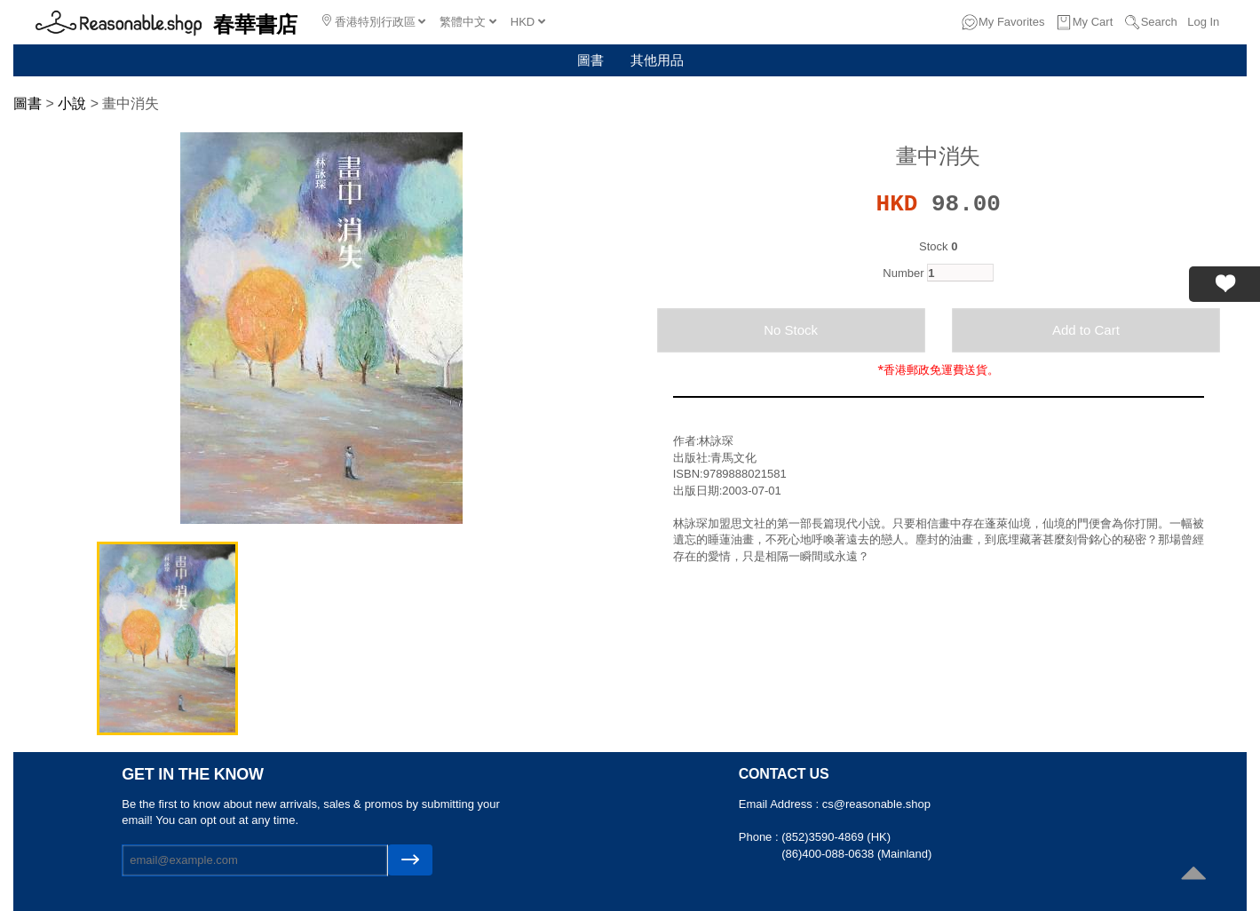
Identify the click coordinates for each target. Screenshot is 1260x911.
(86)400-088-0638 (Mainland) (856, 853)
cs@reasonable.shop (876, 804)
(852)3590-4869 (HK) (836, 837)
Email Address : (780, 804)
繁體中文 (468, 21)
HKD (528, 21)
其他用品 (657, 59)
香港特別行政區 (373, 21)
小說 (72, 103)
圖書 (590, 59)
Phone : (760, 837)
